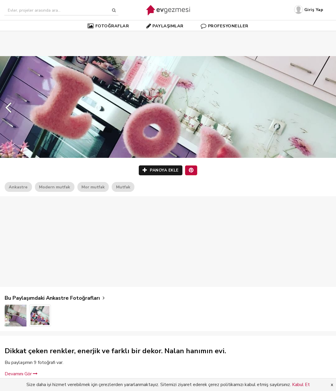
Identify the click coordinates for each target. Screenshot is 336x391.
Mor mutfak (93, 187)
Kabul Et (301, 384)
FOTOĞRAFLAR (108, 26)
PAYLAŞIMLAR (165, 26)
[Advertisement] (168, 34)
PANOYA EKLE (161, 170)
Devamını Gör (21, 374)
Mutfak (123, 187)
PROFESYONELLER (224, 26)
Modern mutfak (54, 187)
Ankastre (18, 187)
